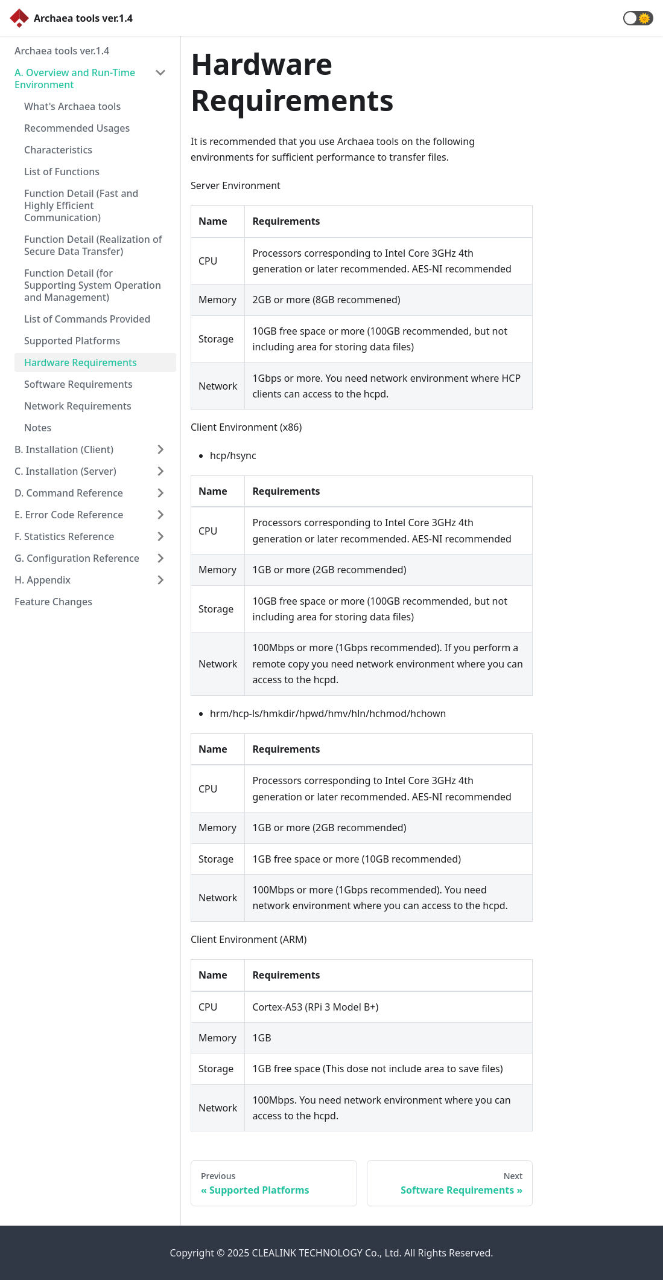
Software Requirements (78, 384)
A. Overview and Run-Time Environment (74, 78)
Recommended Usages (77, 128)
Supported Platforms (72, 340)
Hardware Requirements (80, 362)
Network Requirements (78, 406)
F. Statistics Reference (64, 536)
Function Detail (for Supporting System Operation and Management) (92, 285)
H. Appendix (42, 580)
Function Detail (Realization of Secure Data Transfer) (93, 245)
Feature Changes (53, 601)
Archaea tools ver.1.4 (61, 50)
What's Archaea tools (72, 106)
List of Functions (62, 171)
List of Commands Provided (87, 319)
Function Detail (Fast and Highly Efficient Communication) (81, 205)
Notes (37, 427)
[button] (638, 18)
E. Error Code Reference (68, 514)
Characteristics (58, 149)
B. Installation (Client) (63, 449)
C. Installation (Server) (65, 471)
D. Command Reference (68, 493)
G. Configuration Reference (76, 558)
